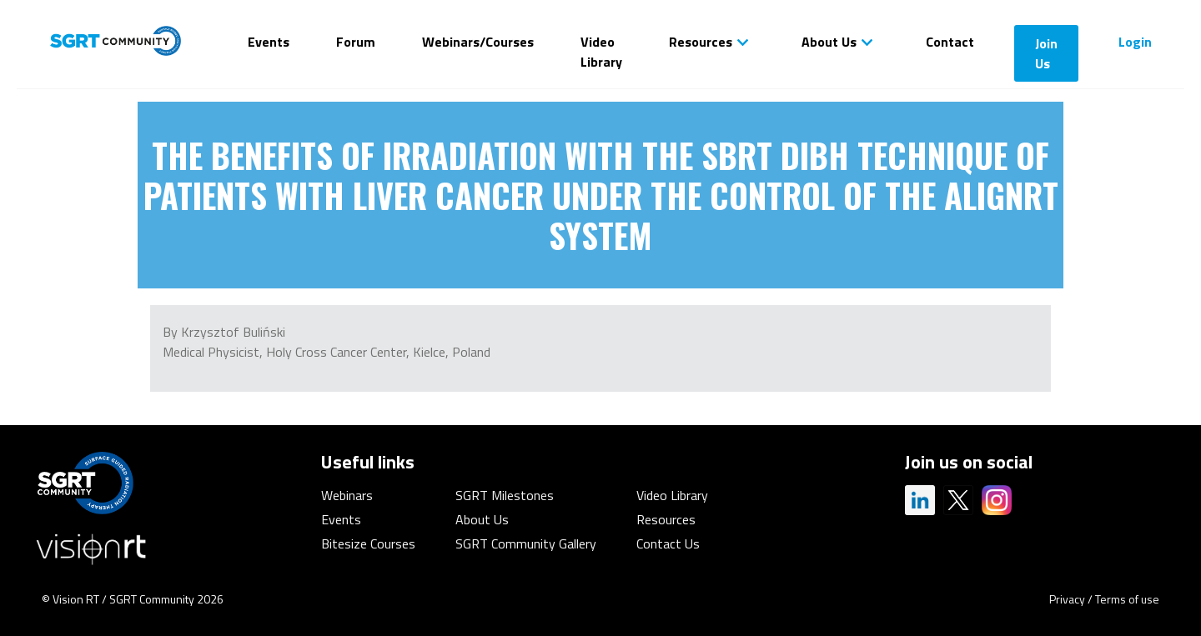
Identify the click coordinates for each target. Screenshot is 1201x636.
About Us (829, 42)
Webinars (347, 495)
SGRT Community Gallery (525, 543)
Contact (950, 42)
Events (268, 42)
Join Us (1046, 53)
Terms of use (1127, 599)
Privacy (1067, 599)
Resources (700, 42)
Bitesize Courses (368, 543)
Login (1135, 42)
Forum (355, 42)
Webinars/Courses (478, 42)
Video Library (601, 52)
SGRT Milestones (504, 495)
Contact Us (668, 543)
